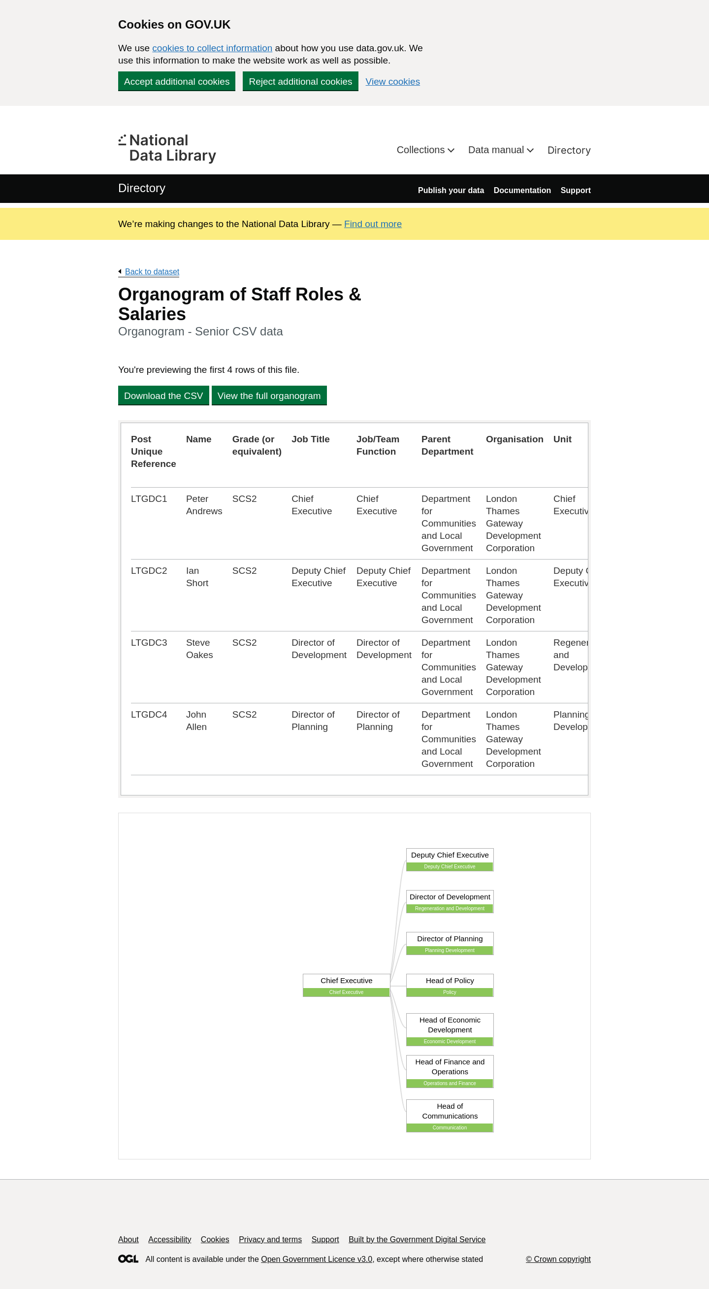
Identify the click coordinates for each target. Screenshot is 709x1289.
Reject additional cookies (300, 81)
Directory (569, 150)
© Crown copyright (558, 1259)
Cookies (215, 1239)
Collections (422, 149)
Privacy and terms (270, 1239)
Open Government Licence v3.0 (316, 1259)
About (128, 1239)
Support (576, 190)
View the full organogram (269, 396)
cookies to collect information (212, 48)
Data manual (497, 149)
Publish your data (451, 190)
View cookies (393, 81)
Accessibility (169, 1239)
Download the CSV (163, 396)
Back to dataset (152, 271)
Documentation (522, 190)
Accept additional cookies (176, 81)
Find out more (373, 224)
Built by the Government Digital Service (417, 1239)
